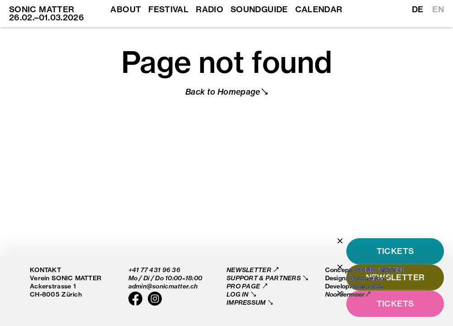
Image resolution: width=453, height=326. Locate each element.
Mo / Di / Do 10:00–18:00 (165, 278)
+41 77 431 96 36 (154, 269)
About (125, 9)
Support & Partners (264, 278)
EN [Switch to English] (438, 9)
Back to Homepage (222, 91)
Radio (209, 9)
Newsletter (249, 269)
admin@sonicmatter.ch (163, 286)
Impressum (246, 302)
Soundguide (259, 9)
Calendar (319, 9)
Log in (238, 294)
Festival (168, 9)
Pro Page (244, 286)
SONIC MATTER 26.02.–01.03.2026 (46, 13)
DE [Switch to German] (418, 9)
